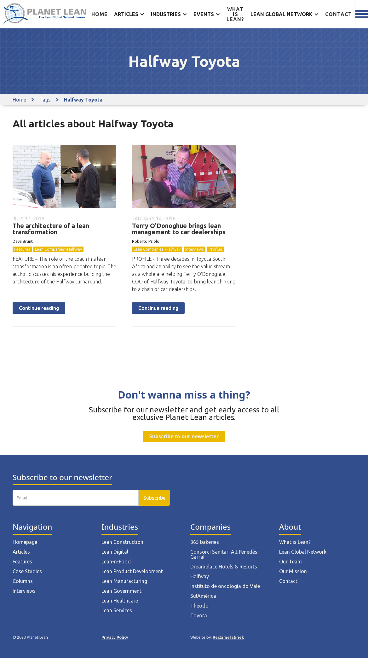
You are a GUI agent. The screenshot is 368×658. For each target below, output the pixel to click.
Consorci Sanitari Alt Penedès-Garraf (224, 554)
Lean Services (116, 610)
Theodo (199, 605)
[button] (129, 14)
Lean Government (121, 590)
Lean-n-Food (116, 561)
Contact (338, 14)
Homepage (25, 541)
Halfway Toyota (83, 99)
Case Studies (27, 571)
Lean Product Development (132, 571)
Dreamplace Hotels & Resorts (223, 566)
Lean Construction (122, 541)
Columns (23, 581)
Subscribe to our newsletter (184, 436)
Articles (21, 551)
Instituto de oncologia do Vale (225, 586)
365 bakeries (204, 541)
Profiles (216, 249)
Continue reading (39, 308)
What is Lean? (295, 541)
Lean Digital (114, 551)
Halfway (199, 576)
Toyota (198, 615)
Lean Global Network (302, 551)
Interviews (194, 249)
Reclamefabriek (228, 637)
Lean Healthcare (119, 600)
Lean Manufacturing (124, 581)
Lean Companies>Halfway (58, 249)
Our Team (290, 561)
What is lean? (235, 14)
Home (99, 14)
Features (22, 249)
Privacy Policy (114, 637)
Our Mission (293, 571)
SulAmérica (203, 595)
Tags (45, 99)
